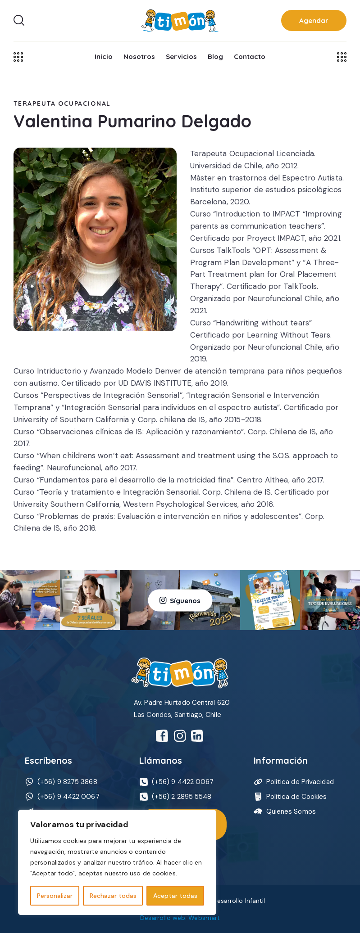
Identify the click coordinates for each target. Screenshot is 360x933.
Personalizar (55, 896)
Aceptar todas (175, 896)
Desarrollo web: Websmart (180, 918)
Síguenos (185, 600)
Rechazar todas (113, 896)
